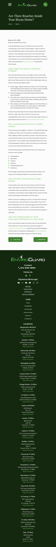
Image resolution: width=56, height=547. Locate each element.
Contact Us (28, 319)
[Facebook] (30, 275)
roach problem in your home (35, 119)
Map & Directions (28, 336)
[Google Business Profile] (26, 275)
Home (28, 303)
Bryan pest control (28, 62)
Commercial (28, 309)
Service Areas (28, 312)
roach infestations (40, 231)
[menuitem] (28, 286)
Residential (28, 306)
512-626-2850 (28, 268)
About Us (28, 315)
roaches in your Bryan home (17, 228)
